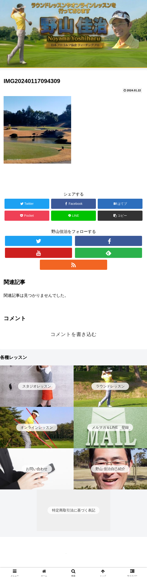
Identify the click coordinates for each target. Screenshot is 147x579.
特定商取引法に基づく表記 (74, 564)
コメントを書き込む (73, 334)
